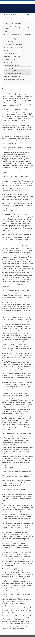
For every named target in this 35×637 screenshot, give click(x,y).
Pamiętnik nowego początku (11, 65)
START (6, 31)
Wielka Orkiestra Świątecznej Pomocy (14, 79)
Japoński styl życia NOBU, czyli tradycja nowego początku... (16, 27)
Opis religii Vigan (8, 62)
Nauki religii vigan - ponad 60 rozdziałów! (15, 68)
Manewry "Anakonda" (9, 59)
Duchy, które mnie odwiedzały (12, 56)
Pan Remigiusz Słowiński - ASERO (13, 24)
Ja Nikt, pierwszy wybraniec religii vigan (14, 44)
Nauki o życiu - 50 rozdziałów (17, 17)
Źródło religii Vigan (9, 53)
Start (10, 14)
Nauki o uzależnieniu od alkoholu (14, 73)
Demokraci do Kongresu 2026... (12, 76)
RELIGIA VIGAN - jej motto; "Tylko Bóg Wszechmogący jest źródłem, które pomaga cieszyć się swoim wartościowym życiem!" (15, 48)
